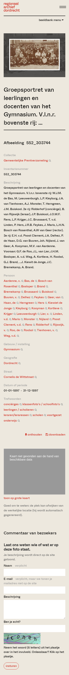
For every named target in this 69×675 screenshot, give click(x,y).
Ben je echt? (12, 625)
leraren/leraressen (16, 415)
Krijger (8, 314)
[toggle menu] (62, 7)
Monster (29, 319)
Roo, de (15, 330)
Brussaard (31, 292)
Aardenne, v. (12, 281)
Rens (28, 324)
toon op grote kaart (17, 498)
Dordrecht (10, 363)
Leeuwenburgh (27, 314)
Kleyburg (22, 308)
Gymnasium (12, 349)
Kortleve (53, 308)
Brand (41, 286)
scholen (38, 415)
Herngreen (27, 303)
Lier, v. (44, 314)
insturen (11, 669)
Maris (16, 319)
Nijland (44, 319)
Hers (41, 303)
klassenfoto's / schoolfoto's (41, 404)
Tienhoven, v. (46, 330)
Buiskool (47, 292)
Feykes (39, 297)
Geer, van (54, 297)
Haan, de (10, 303)
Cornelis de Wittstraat (19, 377)
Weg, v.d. (10, 336)
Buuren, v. (10, 297)
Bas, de (29, 281)
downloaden (55, 434)
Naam (15, 565)
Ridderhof (42, 324)
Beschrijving (12, 597)
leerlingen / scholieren (19, 410)
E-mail (28, 581)
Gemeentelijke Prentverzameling (26, 160)
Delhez (25, 297)
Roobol (28, 330)
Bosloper (27, 286)
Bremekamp (12, 292)
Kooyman (37, 308)
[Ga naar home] (12, 7)
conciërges (11, 404)
